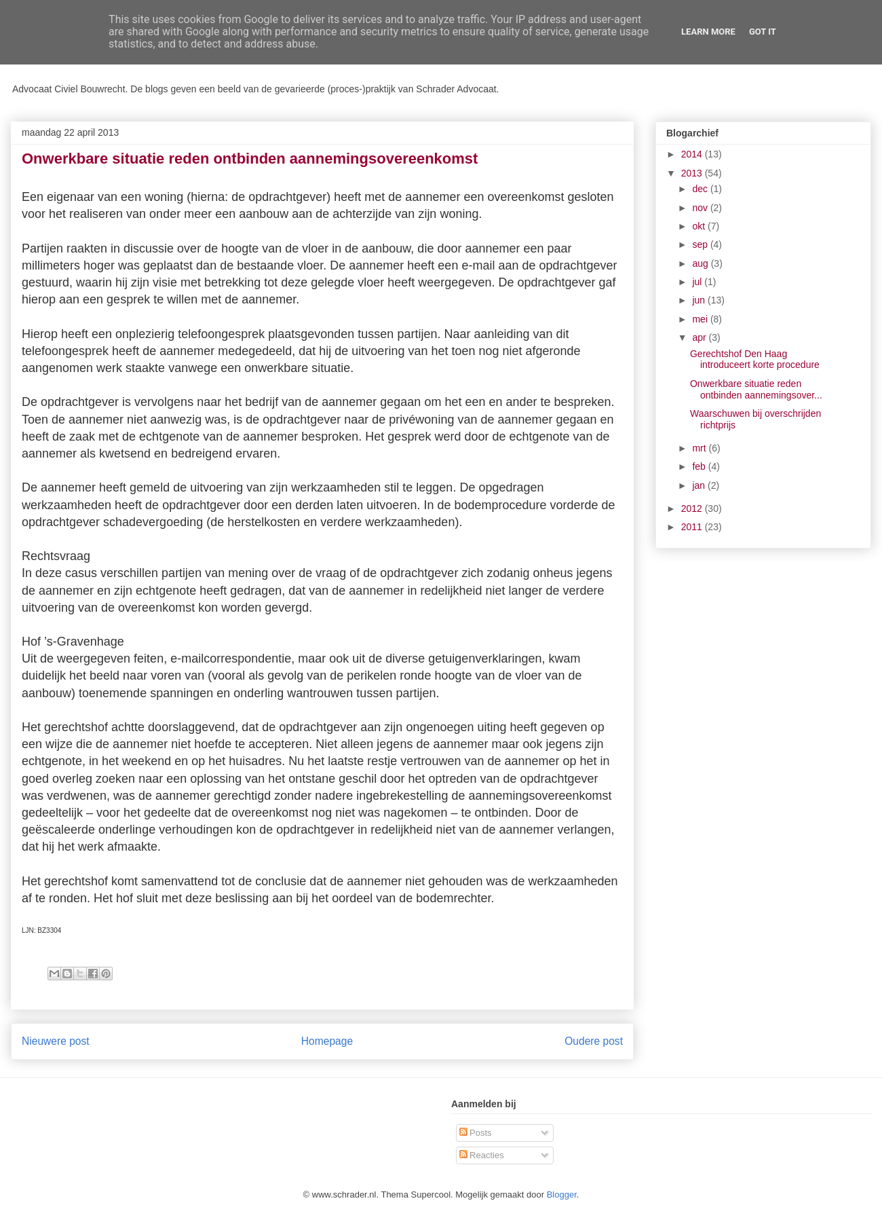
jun (700, 300)
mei (701, 319)
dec (701, 188)
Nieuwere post (56, 1041)
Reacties (481, 1155)
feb (700, 466)
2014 (693, 154)
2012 (693, 508)
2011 (693, 526)
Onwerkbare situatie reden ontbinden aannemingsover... (756, 389)
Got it (762, 31)
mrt (700, 448)
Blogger (562, 1194)
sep (701, 244)
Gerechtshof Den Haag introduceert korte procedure (755, 359)
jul (698, 281)
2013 (693, 173)
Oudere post (593, 1041)
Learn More (708, 31)
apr (700, 337)
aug (701, 263)
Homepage (327, 1041)
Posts (475, 1133)
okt (700, 226)
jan (700, 485)
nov (701, 207)
